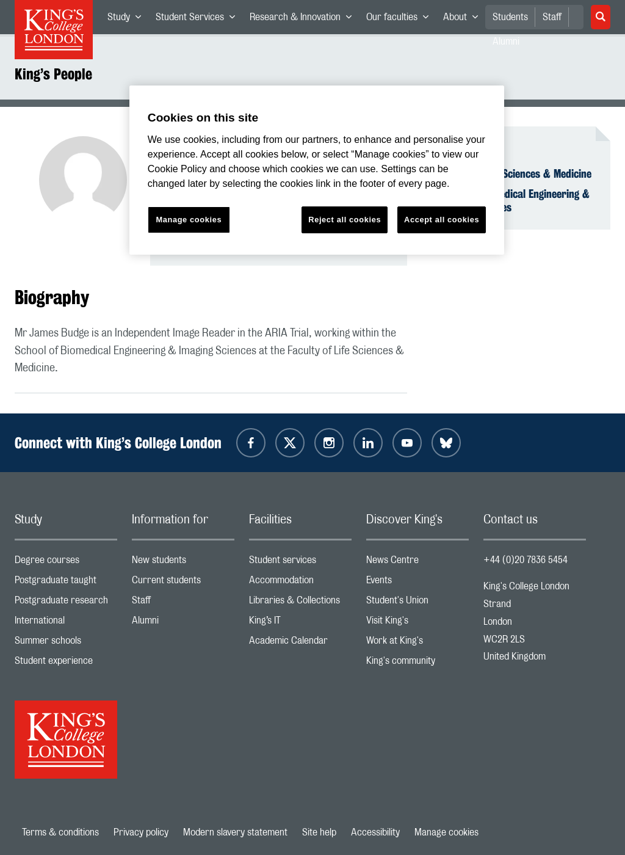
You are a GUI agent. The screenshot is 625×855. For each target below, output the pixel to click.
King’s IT (300, 623)
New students (183, 562)
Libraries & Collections (300, 603)
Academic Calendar (300, 643)
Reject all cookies (344, 219)
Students (510, 17)
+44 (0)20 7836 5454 (525, 560)
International (66, 623)
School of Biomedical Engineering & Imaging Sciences (513, 200)
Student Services (199, 19)
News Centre (417, 562)
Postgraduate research (66, 603)
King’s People (53, 74)
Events (417, 583)
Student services (300, 562)
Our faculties (401, 19)
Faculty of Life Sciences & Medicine (513, 173)
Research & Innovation (304, 19)
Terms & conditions (60, 832)
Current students (183, 583)
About (464, 19)
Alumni (183, 623)
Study (127, 19)
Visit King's (417, 623)
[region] (316, 170)
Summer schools (66, 643)
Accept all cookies (441, 219)
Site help (319, 832)
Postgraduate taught (66, 583)
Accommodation (300, 583)
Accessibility (375, 832)
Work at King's (417, 643)
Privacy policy (141, 832)
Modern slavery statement (235, 832)
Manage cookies (446, 832)
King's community (417, 663)
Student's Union (417, 603)
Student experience (66, 663)
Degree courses (66, 562)
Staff (552, 17)
